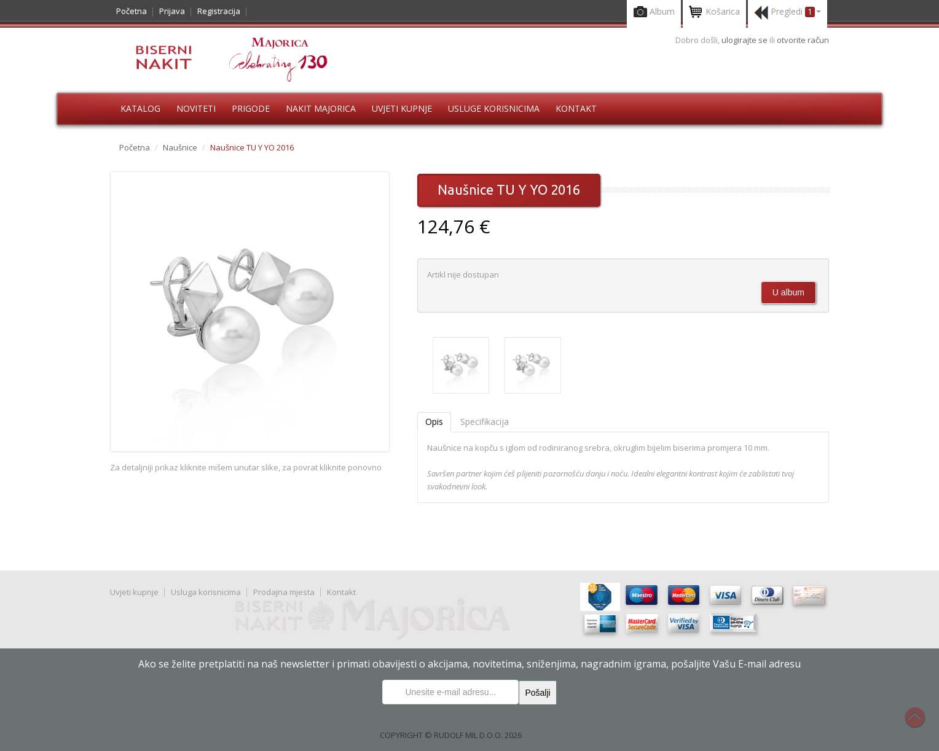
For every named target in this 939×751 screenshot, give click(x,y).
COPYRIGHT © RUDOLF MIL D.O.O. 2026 (451, 735)
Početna (131, 11)
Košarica (714, 13)
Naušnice (180, 147)
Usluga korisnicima (206, 591)
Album (654, 13)
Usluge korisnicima (494, 108)
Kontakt (576, 108)
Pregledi (787, 13)
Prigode (251, 108)
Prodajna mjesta (284, 591)
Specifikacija (484, 421)
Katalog (140, 108)
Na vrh (921, 724)
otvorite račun (803, 39)
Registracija (218, 11)
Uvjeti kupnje (402, 108)
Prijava (172, 11)
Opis (434, 421)
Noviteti (196, 108)
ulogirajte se (745, 39)
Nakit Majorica (321, 108)
